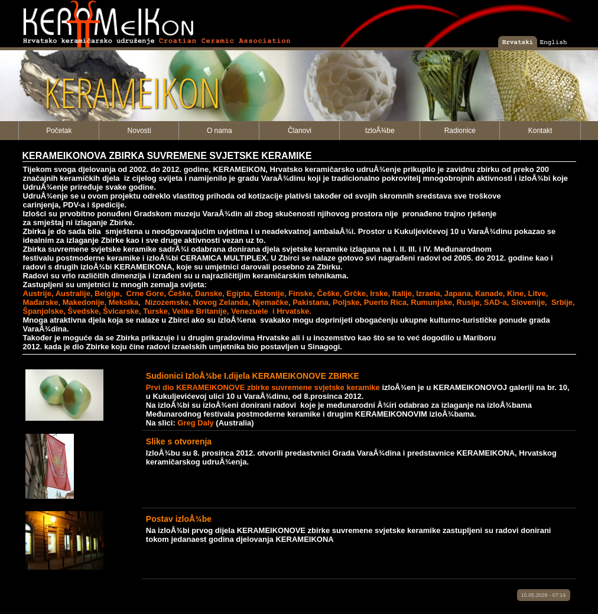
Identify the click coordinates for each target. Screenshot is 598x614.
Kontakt (540, 130)
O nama (219, 130)
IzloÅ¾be (380, 130)
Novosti (139, 130)
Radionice (460, 130)
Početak (59, 130)
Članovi (299, 130)
